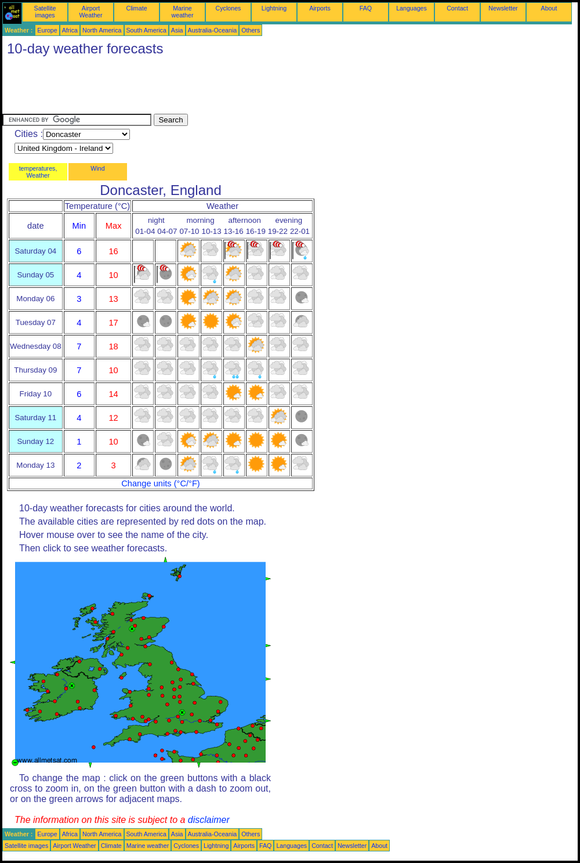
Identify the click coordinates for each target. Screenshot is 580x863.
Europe (47, 30)
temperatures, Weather (38, 172)
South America (146, 30)
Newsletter (502, 8)
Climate (136, 8)
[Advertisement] (213, 88)
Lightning (274, 8)
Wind (97, 168)
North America (102, 30)
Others (250, 30)
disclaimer (209, 820)
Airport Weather (90, 12)
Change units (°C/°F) (160, 483)
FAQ (366, 8)
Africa (70, 30)
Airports (320, 8)
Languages (411, 8)
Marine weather (183, 12)
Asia (177, 30)
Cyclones (228, 8)
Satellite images (45, 12)
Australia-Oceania (212, 30)
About (549, 8)
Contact (457, 8)
